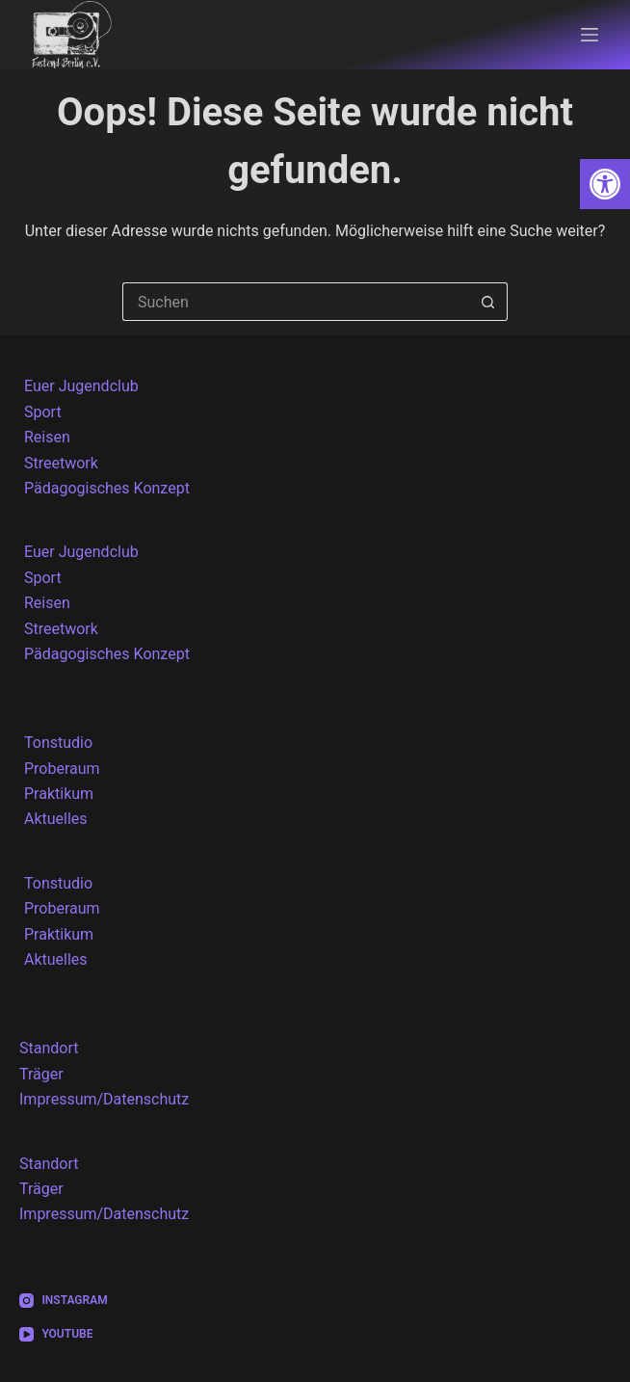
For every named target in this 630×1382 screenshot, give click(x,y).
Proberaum (62, 768)
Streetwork (61, 463)
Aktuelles (56, 819)
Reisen (47, 437)
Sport (43, 412)
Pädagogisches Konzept (107, 488)
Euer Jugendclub (81, 386)
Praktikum (58, 793)
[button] (605, 184)
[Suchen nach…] (295, 301)
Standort (48, 1048)
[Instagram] (63, 1301)
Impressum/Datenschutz (104, 1099)
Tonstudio (58, 742)
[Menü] (589, 34)
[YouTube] (63, 1334)
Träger (41, 1074)
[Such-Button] (488, 301)
